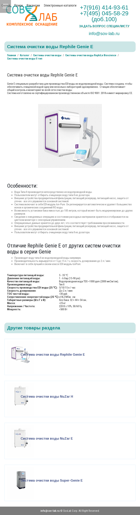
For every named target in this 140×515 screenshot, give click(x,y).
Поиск (18, 5)
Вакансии (33, 5)
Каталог (24, 55)
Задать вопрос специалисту (104, 26)
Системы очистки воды (47, 55)
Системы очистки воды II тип (24, 58)
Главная (11, 55)
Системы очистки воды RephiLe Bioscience (90, 55)
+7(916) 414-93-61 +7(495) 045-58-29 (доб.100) (104, 13)
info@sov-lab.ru (104, 33)
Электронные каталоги (60, 5)
